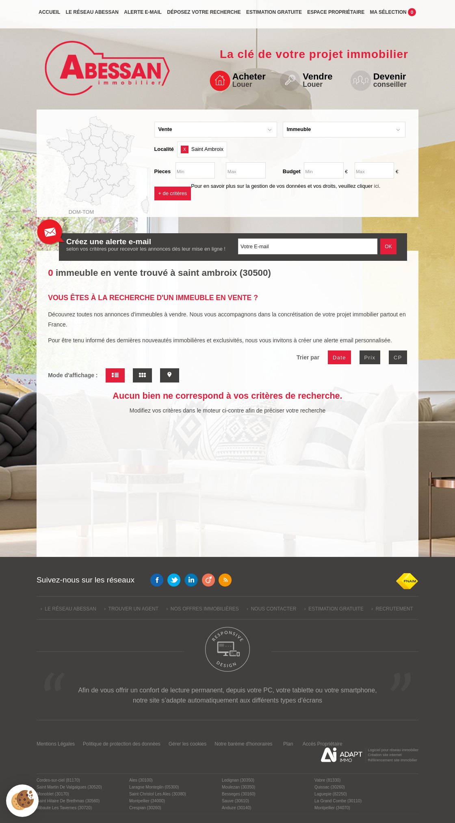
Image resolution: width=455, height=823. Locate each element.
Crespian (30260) (145, 808)
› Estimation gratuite (334, 609)
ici (376, 186)
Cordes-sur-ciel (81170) (58, 780)
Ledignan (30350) (238, 780)
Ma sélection (393, 14)
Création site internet (384, 755)
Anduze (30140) (236, 808)
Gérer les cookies (187, 744)
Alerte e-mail (143, 15)
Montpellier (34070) (332, 808)
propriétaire (335, 15)
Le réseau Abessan (92, 15)
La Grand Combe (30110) (338, 801)
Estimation (274, 15)
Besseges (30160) (239, 794)
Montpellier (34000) (147, 801)
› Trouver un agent (131, 609)
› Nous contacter (271, 609)
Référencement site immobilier (392, 760)
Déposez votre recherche (203, 15)
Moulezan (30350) (238, 787)
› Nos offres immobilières (202, 609)
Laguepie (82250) (330, 794)
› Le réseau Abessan (68, 609)
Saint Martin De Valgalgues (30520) (69, 787)
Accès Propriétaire (322, 744)
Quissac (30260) (329, 787)
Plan (288, 744)
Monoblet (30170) (53, 794)
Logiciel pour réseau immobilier (393, 750)
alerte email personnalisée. (358, 340)
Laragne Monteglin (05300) (154, 787)
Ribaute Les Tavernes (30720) (64, 808)
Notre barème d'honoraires (244, 744)
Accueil (49, 15)
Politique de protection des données (121, 744)
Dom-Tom (81, 212)
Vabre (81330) (327, 780)
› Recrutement (392, 609)
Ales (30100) (141, 780)
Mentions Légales (56, 744)
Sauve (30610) (235, 801)
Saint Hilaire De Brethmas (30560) (68, 801)
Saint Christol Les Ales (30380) (157, 794)
